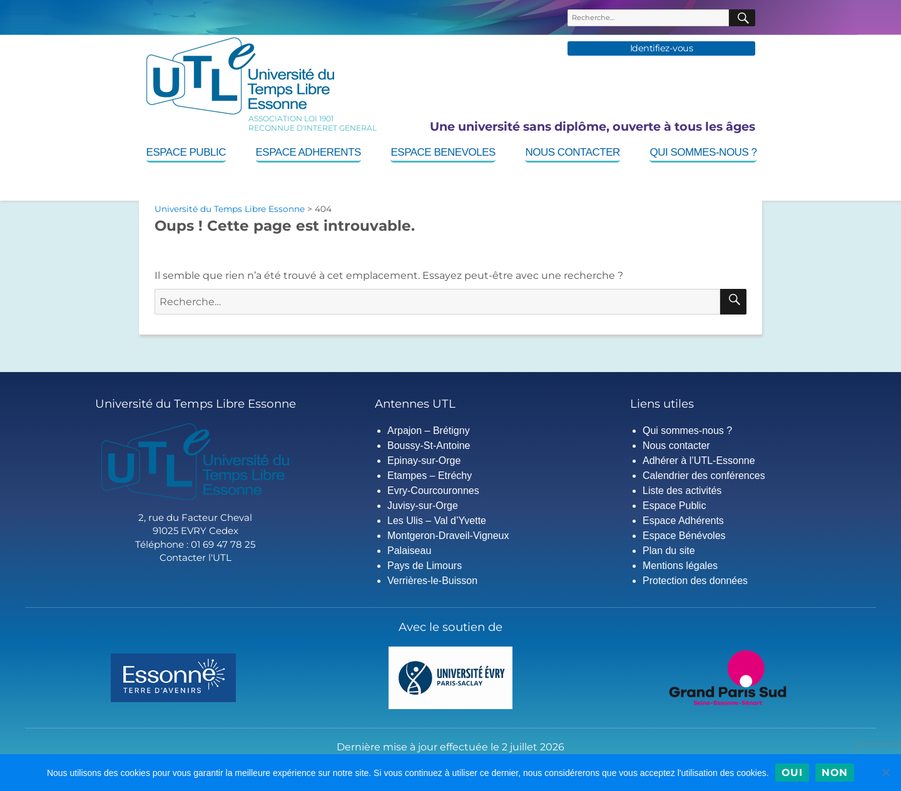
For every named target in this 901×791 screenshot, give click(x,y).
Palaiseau (409, 550)
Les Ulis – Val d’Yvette (436, 520)
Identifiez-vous (661, 48)
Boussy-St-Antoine (429, 445)
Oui (792, 772)
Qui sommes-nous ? (702, 152)
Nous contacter (572, 152)
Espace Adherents (308, 152)
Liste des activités (682, 490)
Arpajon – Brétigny (428, 430)
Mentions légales (680, 565)
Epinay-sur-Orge (424, 460)
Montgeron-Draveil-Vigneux (448, 535)
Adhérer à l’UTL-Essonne (699, 460)
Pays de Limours (424, 565)
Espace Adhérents (683, 520)
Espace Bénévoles (684, 535)
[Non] (885, 772)
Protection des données (695, 580)
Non (835, 772)
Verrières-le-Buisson (432, 580)
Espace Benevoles (442, 152)
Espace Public (186, 152)
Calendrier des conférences (704, 475)
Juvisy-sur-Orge (422, 505)
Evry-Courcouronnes (433, 490)
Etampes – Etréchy (429, 475)
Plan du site (669, 550)
